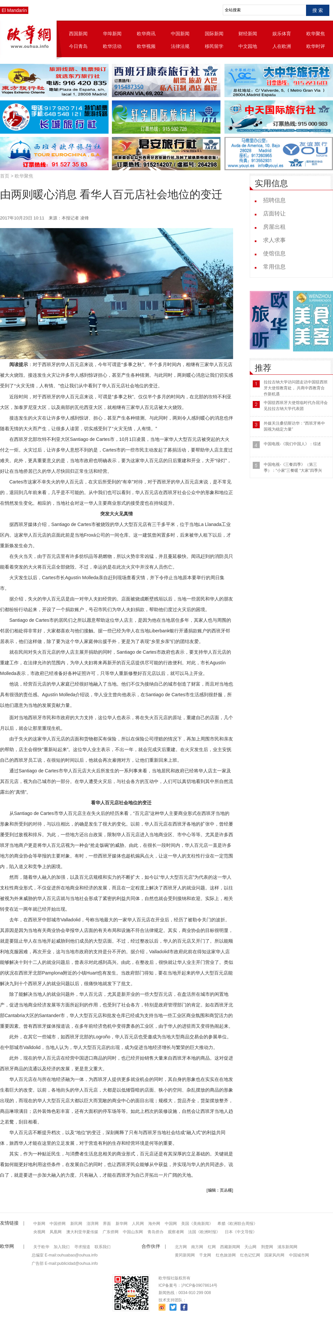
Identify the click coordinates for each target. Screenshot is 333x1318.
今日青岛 (78, 46)
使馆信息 (274, 253)
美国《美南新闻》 (197, 1223)
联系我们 (103, 1247)
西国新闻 (78, 33)
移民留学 (214, 46)
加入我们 (62, 1247)
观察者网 (176, 1232)
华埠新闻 (112, 33)
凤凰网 (56, 1232)
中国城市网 (299, 1255)
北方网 (181, 1247)
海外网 (154, 1223)
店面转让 (274, 213)
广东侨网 (111, 1232)
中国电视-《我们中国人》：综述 (292, 444)
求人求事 (274, 240)
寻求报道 (82, 1247)
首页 (4, 176)
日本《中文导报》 (241, 1232)
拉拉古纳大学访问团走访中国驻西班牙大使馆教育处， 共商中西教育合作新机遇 (296, 388)
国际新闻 (214, 33)
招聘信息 (274, 200)
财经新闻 (247, 33)
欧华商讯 (146, 33)
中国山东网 (133, 1232)
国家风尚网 (274, 1255)
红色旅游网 (226, 1255)
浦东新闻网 (287, 1247)
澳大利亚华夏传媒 (82, 1232)
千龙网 (205, 1255)
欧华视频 (146, 46)
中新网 (39, 1223)
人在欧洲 (281, 46)
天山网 (250, 1247)
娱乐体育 (281, 33)
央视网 (39, 1232)
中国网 (171, 1223)
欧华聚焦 (315, 33)
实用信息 (271, 183)
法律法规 (180, 46)
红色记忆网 (250, 1255)
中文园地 (247, 46)
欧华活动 (112, 46)
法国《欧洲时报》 (204, 1232)
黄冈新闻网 (185, 1255)
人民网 (138, 1223)
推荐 (263, 367)
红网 (212, 1247)
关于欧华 (41, 1247)
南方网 (197, 1247)
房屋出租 (274, 227)
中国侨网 (58, 1223)
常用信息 (274, 267)
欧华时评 (315, 46)
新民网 (76, 1223)
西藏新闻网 (230, 1247)
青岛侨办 (156, 1232)
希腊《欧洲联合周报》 (237, 1223)
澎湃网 (93, 1223)
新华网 (122, 1223)
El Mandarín (14, 10)
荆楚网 (267, 1247)
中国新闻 (180, 33)
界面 (107, 1223)
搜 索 (317, 10)
